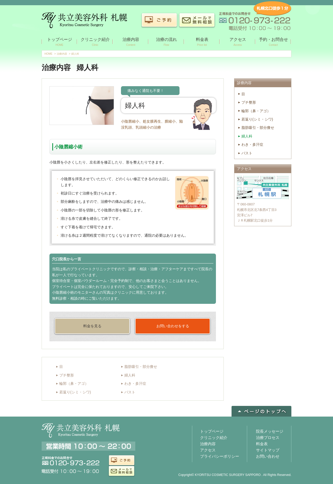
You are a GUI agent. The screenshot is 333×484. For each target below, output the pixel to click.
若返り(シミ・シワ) (75, 392)
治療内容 (131, 42)
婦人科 (129, 375)
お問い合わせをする (172, 326)
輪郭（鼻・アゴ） (73, 383)
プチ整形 (66, 375)
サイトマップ (267, 450)
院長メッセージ (269, 431)
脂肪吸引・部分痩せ (140, 366)
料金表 (202, 42)
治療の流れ (166, 42)
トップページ (59, 42)
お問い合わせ (267, 456)
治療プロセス (267, 437)
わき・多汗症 (135, 383)
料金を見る (92, 326)
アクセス (237, 42)
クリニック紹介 (213, 437)
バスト (129, 392)
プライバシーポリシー (219, 456)
